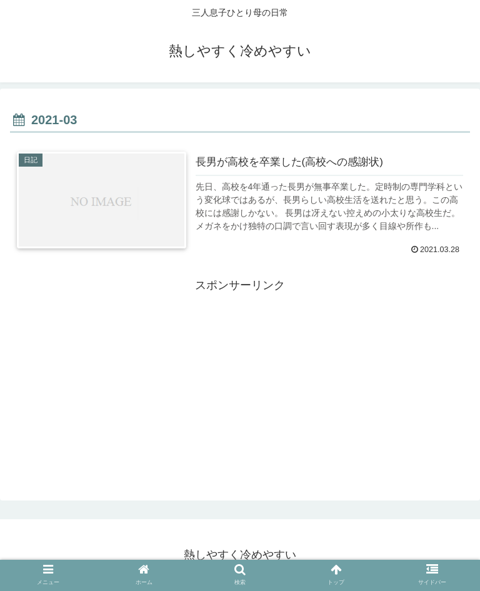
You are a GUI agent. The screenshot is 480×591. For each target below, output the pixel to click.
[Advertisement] (240, 383)
